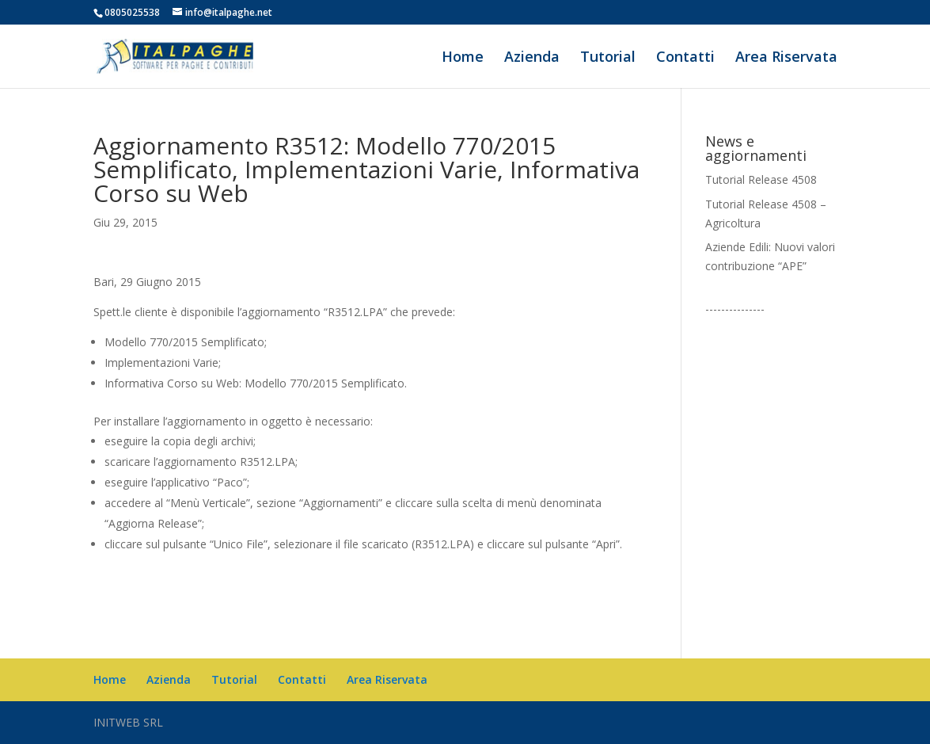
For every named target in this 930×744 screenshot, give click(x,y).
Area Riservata (786, 58)
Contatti (685, 58)
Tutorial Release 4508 (761, 179)
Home (463, 58)
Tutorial (608, 58)
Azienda (532, 58)
